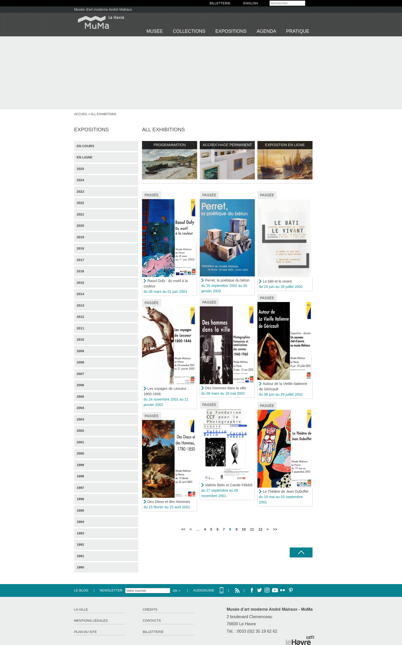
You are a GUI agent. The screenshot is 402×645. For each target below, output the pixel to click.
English (250, 3)
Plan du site (85, 632)
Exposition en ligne (285, 145)
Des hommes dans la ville (225, 388)
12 (260, 529)
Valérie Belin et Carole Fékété (229, 485)
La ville (81, 609)
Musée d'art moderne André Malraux (103, 9)
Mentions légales (91, 620)
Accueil (80, 114)
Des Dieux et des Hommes (168, 502)
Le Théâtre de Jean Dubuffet (285, 491)
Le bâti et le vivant (277, 281)
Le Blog (81, 590)
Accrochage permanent (227, 145)
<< (183, 529)
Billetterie (153, 632)
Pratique (297, 31)
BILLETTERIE (220, 3)
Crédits (150, 609)
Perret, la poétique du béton (227, 280)
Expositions (231, 31)
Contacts (152, 620)
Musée (154, 31)
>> (275, 529)
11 (252, 529)
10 (244, 529)
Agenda (266, 31)
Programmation (170, 145)
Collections (189, 31)
